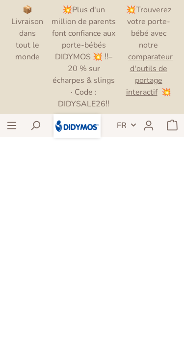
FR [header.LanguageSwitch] (122, 125)
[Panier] (172, 125)
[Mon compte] (148, 125)
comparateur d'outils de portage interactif (149, 74)
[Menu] (12, 125)
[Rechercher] (35, 125)
